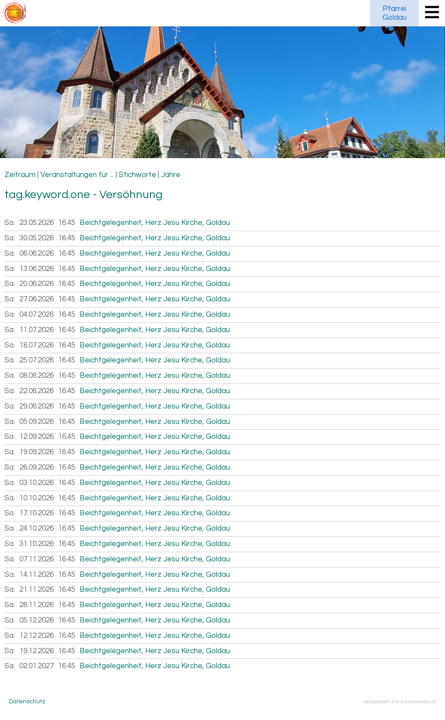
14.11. (36, 575)
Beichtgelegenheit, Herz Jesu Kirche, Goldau (155, 223)
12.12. (36, 636)
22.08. (36, 391)
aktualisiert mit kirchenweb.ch (399, 701)
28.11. (36, 605)
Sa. (9, 223)
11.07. (36, 330)
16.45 (66, 223)
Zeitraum (20, 175)
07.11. (36, 559)
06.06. (36, 253)
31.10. (36, 544)
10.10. (36, 498)
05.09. (36, 422)
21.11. (36, 589)
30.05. (36, 238)
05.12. (36, 620)
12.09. (36, 437)
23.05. (36, 223)
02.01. (36, 666)
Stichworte (137, 175)
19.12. (36, 651)
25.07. (36, 360)
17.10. (36, 513)
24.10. (36, 528)
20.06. (36, 284)
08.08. (36, 376)
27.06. (36, 299)
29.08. (36, 406)
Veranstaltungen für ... (77, 175)
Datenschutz (27, 701)
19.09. (36, 452)
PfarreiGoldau (395, 13)
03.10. (36, 483)
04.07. (36, 314)
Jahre (170, 175)
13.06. (36, 269)
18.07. (36, 345)
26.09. (36, 467)
